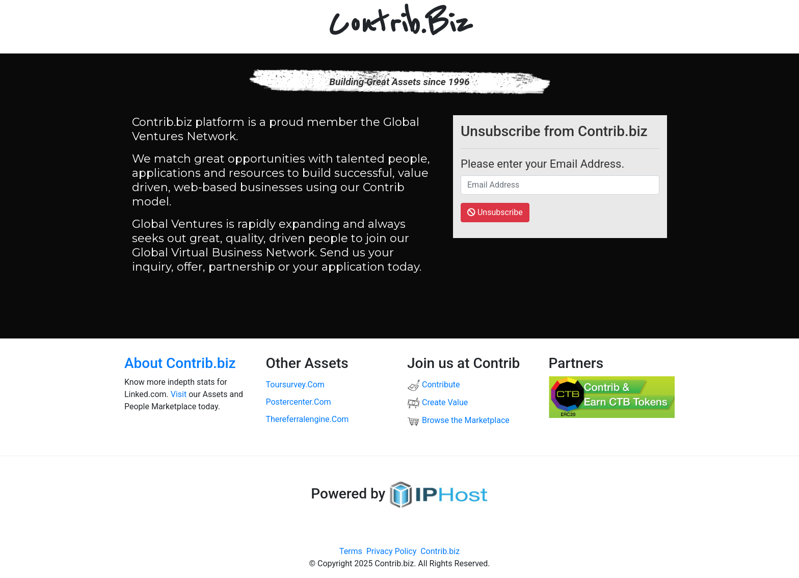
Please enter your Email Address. (542, 163)
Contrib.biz (440, 551)
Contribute (433, 384)
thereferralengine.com (307, 419)
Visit (179, 394)
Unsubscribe (495, 212)
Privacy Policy (391, 551)
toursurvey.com (295, 384)
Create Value (437, 402)
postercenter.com (298, 402)
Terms (350, 551)
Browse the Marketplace (458, 420)
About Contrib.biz (180, 363)
